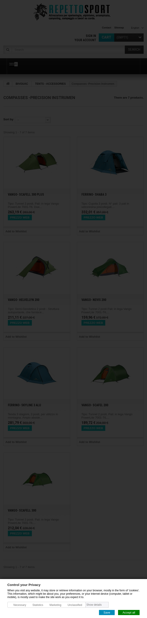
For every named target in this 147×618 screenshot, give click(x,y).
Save (106, 612)
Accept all (129, 612)
